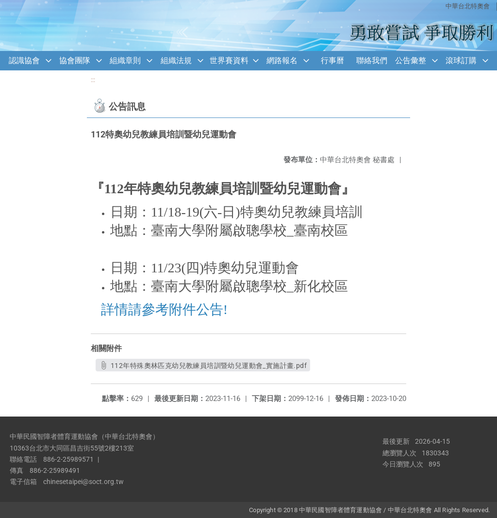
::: (93, 80)
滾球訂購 (461, 60)
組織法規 (176, 60)
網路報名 (282, 60)
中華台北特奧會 (468, 6)
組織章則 (125, 60)
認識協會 (24, 60)
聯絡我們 (371, 60)
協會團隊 (74, 60)
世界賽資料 (229, 60)
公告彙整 (410, 60)
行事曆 (332, 60)
